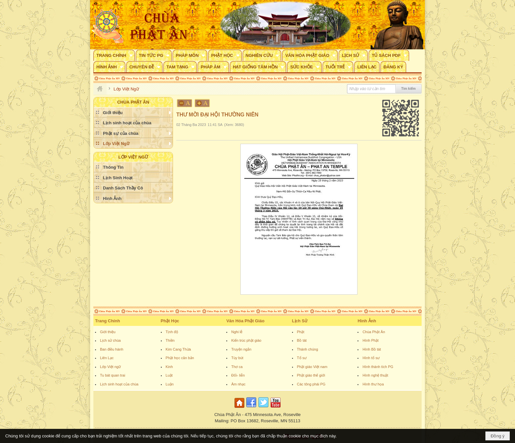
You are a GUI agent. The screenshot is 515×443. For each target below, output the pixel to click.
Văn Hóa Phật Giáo (245, 320)
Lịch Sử (299, 320)
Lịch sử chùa (110, 340)
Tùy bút (237, 358)
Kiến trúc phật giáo (246, 340)
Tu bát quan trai (112, 375)
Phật (301, 332)
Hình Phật (370, 340)
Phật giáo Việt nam (312, 367)
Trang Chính (107, 320)
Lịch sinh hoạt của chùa (119, 384)
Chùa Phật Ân (373, 332)
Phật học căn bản (180, 358)
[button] (114, 55)
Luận (170, 384)
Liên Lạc (106, 358)
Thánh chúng (307, 349)
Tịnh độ (172, 332)
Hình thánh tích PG (377, 367)
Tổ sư (302, 358)
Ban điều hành (111, 349)
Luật (169, 375)
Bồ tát (302, 340)
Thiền (170, 340)
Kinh (169, 367)
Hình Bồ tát (371, 349)
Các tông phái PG (311, 384)
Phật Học (170, 320)
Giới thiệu (107, 332)
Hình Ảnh (366, 320)
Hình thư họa (373, 384)
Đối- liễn (238, 375)
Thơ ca (237, 367)
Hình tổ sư (371, 358)
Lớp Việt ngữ (110, 367)
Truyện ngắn (241, 349)
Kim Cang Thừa (178, 349)
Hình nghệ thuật (375, 375)
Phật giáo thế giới (311, 375)
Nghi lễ (236, 332)
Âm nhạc (238, 384)
